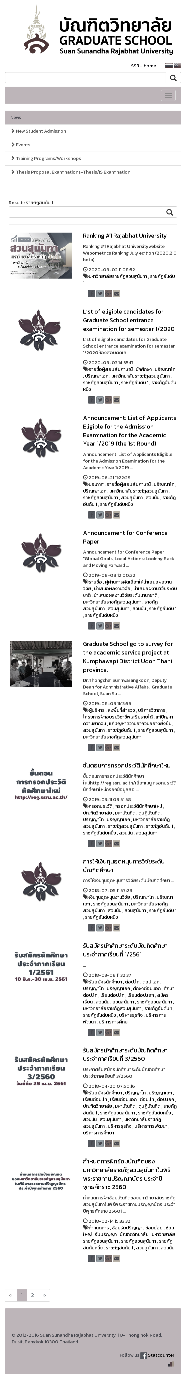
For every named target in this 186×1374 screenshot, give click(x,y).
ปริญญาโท (165, 369)
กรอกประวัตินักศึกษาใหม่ (138, 806)
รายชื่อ (95, 582)
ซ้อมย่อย (154, 1227)
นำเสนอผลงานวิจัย (112, 588)
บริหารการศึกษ (113, 1021)
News (15, 117)
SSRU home (143, 65)
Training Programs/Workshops (45, 158)
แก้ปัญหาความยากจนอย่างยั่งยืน (140, 723)
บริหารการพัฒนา (150, 1126)
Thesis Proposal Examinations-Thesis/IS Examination (70, 172)
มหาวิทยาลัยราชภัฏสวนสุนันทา (118, 276)
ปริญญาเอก (96, 376)
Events (20, 144)
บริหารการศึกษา (98, 1132)
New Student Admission (38, 131)
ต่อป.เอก (150, 981)
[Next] (11, 1295)
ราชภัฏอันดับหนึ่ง (116, 504)
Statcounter (161, 1355)
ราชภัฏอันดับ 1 (134, 382)
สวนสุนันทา (132, 497)
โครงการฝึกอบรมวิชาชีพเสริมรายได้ (118, 716)
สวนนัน (152, 497)
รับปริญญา (106, 1234)
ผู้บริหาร (97, 710)
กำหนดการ (99, 1227)
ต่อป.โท (132, 981)
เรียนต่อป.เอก (140, 995)
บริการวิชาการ (151, 710)
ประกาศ (96, 484)
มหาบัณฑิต (125, 812)
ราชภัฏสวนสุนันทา (100, 382)
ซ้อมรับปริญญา (127, 1227)
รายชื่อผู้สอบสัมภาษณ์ (111, 369)
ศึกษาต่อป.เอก (147, 988)
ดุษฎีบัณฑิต (149, 812)
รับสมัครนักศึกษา (105, 981)
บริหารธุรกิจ (131, 1015)
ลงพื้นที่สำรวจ (121, 710)
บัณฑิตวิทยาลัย (97, 812)
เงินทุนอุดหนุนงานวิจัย (109, 897)
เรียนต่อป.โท (112, 995)
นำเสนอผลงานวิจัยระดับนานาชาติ (125, 595)
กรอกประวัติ (100, 806)
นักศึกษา (144, 369)
